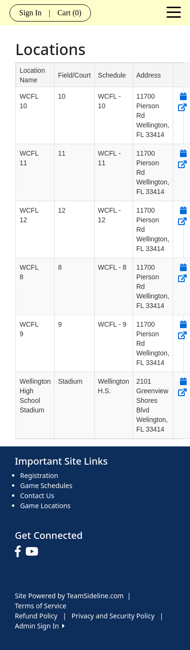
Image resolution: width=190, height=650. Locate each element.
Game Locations (45, 505)
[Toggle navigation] (174, 11)
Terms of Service (41, 605)
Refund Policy (36, 615)
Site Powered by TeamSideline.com (69, 595)
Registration (39, 475)
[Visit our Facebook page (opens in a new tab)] (20, 552)
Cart (69, 13)
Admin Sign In (40, 625)
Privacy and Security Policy (113, 615)
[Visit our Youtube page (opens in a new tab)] (34, 552)
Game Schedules (46, 485)
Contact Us (37, 495)
